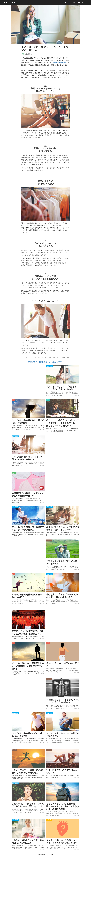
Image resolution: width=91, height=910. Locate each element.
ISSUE (13, 473)
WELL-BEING (50, 366)
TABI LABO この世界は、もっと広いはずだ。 (45, 362)
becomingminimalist (59, 63)
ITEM (48, 400)
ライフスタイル (63, 357)
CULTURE (49, 540)
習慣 (42, 357)
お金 (68, 357)
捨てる (27, 357)
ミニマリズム (37, 357)
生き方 (46, 357)
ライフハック (55, 357)
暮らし (50, 357)
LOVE (13, 400)
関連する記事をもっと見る (45, 855)
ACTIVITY (49, 820)
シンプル (31, 357)
